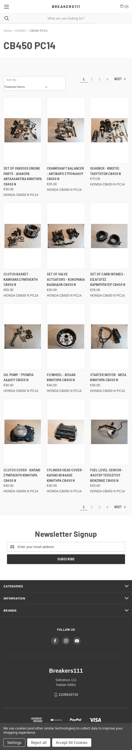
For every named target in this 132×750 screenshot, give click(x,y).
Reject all (39, 742)
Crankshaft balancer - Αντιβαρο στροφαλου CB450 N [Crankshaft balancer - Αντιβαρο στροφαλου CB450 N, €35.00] (65, 173)
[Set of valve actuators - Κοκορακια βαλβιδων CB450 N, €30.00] (66, 236)
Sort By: (11, 80)
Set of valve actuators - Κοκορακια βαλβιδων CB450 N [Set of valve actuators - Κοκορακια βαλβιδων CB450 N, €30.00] (66, 279)
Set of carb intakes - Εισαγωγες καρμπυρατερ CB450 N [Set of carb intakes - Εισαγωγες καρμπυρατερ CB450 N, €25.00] (107, 279)
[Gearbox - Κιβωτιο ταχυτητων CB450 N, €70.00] (109, 130)
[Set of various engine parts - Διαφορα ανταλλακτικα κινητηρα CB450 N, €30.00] (22, 130)
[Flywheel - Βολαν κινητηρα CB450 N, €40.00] (66, 336)
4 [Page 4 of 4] (107, 79)
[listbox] (27, 86)
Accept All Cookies (72, 742)
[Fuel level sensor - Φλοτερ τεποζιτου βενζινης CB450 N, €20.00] (109, 432)
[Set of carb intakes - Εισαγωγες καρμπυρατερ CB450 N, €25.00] (109, 236)
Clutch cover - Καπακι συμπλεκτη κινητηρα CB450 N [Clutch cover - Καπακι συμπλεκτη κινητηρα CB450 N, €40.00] (21, 475)
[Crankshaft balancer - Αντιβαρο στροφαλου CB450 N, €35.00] (66, 130)
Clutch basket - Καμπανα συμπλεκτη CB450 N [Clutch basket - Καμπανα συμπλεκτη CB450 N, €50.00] (20, 279)
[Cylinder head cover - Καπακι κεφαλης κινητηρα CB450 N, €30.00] (66, 432)
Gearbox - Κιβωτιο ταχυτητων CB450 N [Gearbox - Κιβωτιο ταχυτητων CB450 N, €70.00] (105, 171)
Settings (14, 742)
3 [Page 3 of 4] (99, 79)
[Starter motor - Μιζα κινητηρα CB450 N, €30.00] (109, 336)
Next (120, 79)
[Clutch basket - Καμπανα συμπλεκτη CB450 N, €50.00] (22, 236)
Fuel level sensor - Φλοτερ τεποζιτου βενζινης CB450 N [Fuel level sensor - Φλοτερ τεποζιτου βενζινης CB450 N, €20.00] (106, 475)
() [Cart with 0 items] (124, 6)
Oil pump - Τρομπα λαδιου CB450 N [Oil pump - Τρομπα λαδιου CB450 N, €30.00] (18, 377)
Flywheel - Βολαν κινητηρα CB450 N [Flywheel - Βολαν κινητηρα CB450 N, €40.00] (61, 377)
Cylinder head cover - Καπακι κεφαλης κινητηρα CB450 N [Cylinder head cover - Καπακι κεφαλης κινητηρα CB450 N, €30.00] (65, 475)
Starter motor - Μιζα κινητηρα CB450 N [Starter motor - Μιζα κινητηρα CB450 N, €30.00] (108, 377)
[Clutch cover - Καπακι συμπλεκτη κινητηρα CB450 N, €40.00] (22, 432)
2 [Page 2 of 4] (92, 79)
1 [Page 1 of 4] (84, 79)
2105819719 (68, 694)
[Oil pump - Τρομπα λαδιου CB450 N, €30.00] (22, 336)
